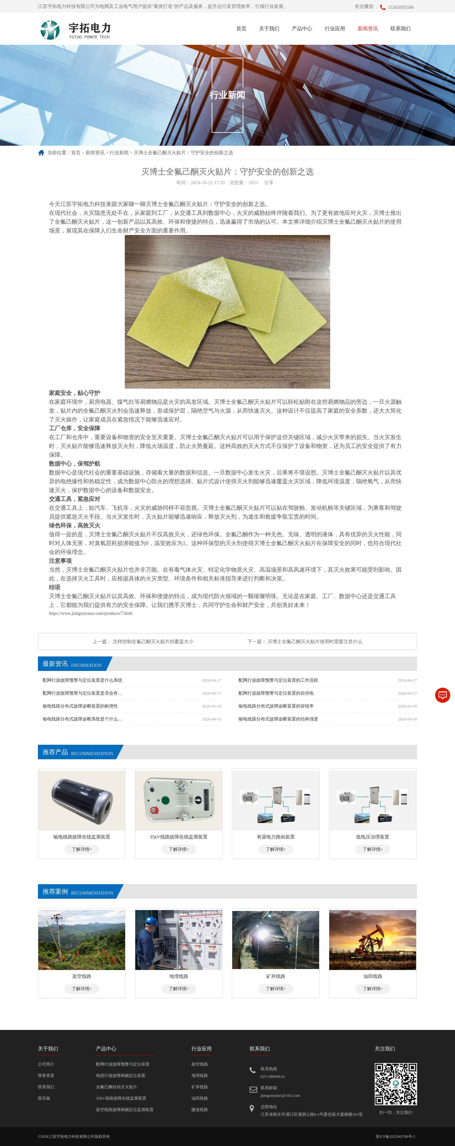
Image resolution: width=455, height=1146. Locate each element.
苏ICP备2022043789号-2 (395, 1136)
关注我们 (385, 1048)
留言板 (44, 1098)
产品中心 (302, 28)
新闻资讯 (368, 28)
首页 (241, 28)
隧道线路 (199, 1109)
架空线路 (199, 1064)
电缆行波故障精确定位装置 (120, 1075)
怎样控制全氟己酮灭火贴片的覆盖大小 (153, 641)
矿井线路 (199, 1086)
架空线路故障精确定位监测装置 (125, 1109)
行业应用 (335, 28)
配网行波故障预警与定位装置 (122, 1064)
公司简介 (46, 1064)
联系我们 (401, 28)
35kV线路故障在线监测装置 (121, 1098)
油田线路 (199, 1098)
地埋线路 (199, 1075)
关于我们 (269, 28)
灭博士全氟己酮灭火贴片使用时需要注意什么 (315, 641)
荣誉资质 (46, 1075)
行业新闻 (119, 152)
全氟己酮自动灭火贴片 (116, 1086)
